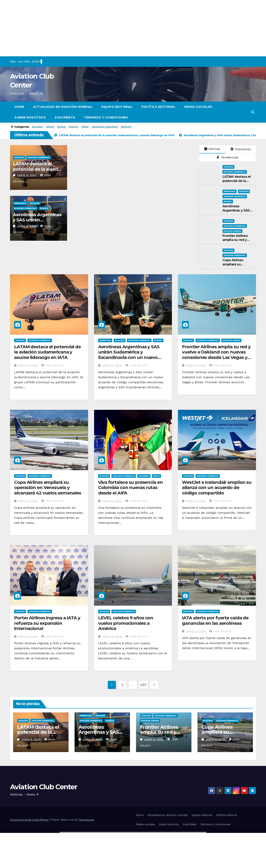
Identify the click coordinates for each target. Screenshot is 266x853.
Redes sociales (198, 107)
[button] (252, 112)
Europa (44, 208)
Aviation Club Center (43, 787)
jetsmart (126, 126)
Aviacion (19, 157)
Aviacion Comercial (39, 157)
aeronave (37, 126)
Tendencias (227, 157)
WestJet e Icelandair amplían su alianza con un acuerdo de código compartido (216, 488)
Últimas (212, 149)
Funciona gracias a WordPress (29, 819)
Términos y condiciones (106, 117)
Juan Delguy (53, 365)
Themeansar (86, 819)
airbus (50, 126)
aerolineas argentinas (104, 126)
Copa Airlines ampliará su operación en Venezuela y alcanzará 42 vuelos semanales (47, 488)
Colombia (143, 476)
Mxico (156, 476)
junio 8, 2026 (28, 636)
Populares (241, 149)
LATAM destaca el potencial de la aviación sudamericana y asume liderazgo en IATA (47, 352)
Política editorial (158, 107)
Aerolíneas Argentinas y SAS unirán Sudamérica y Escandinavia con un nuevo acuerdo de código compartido (132, 354)
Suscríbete (65, 117)
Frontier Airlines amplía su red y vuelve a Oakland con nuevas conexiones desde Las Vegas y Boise (216, 354)
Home (19, 107)
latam (85, 126)
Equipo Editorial (117, 107)
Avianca (73, 126)
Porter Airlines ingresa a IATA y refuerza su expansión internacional (47, 623)
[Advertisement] (121, 28)
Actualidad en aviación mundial (62, 107)
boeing (61, 126)
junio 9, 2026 (27, 175)
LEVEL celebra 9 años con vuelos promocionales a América (125, 623)
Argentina (20, 203)
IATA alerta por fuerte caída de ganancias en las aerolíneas (215, 620)
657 (143, 685)
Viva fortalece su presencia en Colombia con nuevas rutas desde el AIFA (130, 488)
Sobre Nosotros (30, 117)
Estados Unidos (232, 231)
